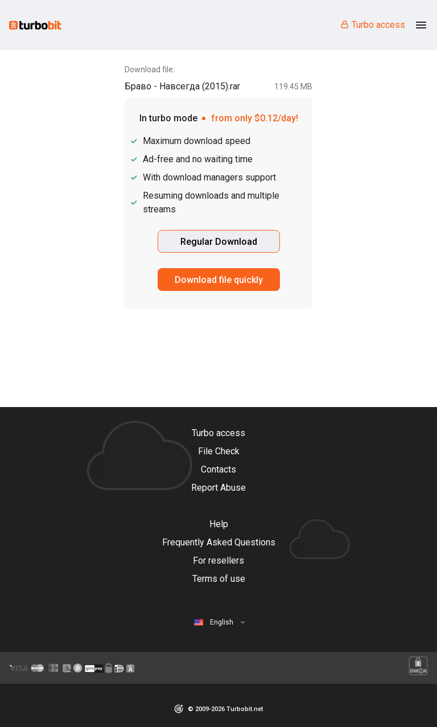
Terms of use (218, 578)
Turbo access (372, 24)
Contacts (218, 469)
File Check (219, 451)
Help (218, 524)
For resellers (218, 560)
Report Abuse (218, 487)
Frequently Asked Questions (218, 542)
